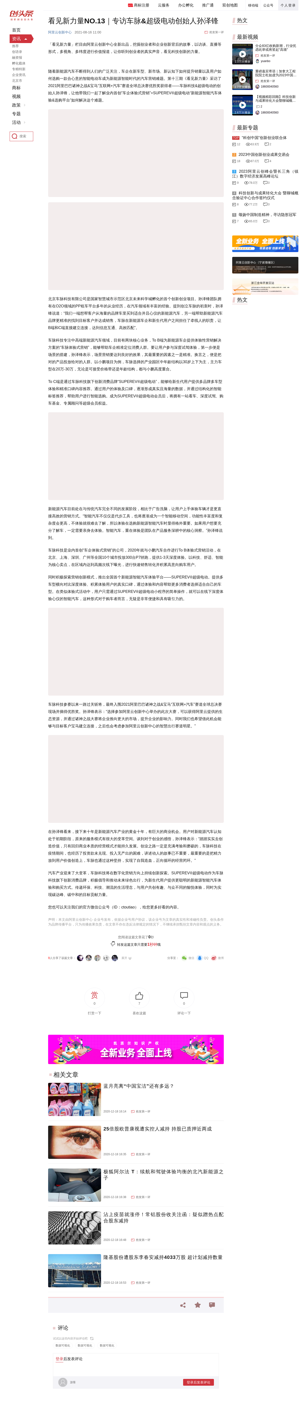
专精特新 (19, 69)
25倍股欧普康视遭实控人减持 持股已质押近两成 (157, 1128)
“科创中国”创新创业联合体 (264, 138)
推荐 (15, 46)
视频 (16, 96)
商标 (16, 87)
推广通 (208, 5)
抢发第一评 (216, 32)
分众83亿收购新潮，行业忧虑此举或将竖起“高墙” (275, 47)
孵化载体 (19, 63)
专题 (16, 113)
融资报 (17, 57)
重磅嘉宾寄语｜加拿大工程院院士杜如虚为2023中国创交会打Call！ (275, 75)
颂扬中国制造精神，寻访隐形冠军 (267, 215)
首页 (16, 30)
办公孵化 (185, 5)
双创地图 (230, 5)
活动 (16, 122)
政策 (16, 105)
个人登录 (288, 5)
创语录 (17, 52)
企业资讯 (19, 75)
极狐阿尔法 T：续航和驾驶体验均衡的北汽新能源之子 (163, 1175)
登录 (59, 1359)
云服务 (163, 5)
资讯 (16, 38)
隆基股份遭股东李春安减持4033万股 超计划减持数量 (163, 1257)
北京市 (17, 81)
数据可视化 (63, 1345)
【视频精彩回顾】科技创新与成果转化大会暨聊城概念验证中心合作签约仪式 (275, 100)
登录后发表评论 (198, 1382)
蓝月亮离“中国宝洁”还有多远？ (138, 1086)
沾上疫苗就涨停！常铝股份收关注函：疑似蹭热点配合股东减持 (163, 1217)
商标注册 (141, 5)
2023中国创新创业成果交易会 (263, 154)
